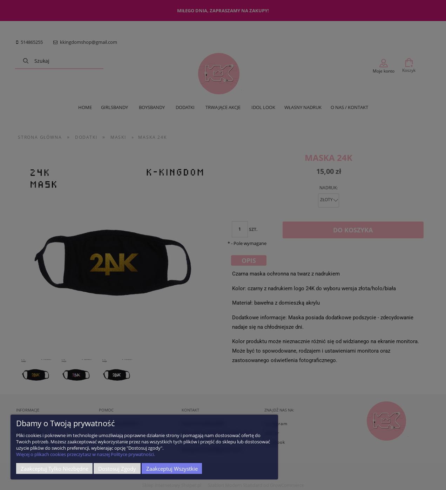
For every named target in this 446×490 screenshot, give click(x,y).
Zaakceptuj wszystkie (172, 468)
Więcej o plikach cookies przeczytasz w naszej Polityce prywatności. (85, 454)
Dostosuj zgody (117, 468)
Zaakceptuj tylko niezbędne (54, 468)
